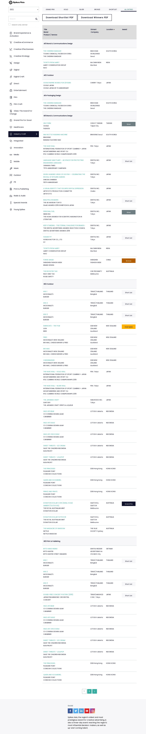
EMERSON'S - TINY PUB (51, 326)
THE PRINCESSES (49, 468)
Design (17, 63)
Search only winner (20, 25)
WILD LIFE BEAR (48, 411)
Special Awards (20, 202)
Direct (16, 83)
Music (16, 168)
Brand (46, 32)
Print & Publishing (21, 189)
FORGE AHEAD (48, 260)
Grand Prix (50, 9)
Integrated (18, 141)
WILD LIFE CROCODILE (51, 434)
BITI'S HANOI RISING (50, 549)
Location (109, 29)
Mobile (17, 161)
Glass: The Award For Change (21, 112)
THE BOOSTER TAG (50, 271)
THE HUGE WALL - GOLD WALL (54, 372)
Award (124, 29)
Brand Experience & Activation (20, 34)
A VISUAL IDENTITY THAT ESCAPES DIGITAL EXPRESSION (63, 188)
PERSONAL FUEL (48, 211)
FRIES (45, 337)
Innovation (18, 148)
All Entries (128, 9)
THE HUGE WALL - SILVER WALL (54, 386)
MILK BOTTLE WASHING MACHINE (55, 135)
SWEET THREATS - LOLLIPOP (53, 457)
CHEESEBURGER (48, 360)
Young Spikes (19, 209)
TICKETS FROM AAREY (51, 62)
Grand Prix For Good (22, 120)
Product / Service (50, 35)
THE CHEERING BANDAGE (52, 51)
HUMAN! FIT (47, 237)
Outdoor (17, 175)
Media (16, 154)
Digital (16, 69)
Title (45, 29)
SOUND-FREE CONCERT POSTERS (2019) (58, 594)
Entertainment (20, 90)
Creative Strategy (22, 56)
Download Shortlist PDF (60, 17)
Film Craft (18, 104)
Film (15, 97)
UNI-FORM (47, 123)
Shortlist (113, 9)
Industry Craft (20, 134)
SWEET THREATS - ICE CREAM (54, 446)
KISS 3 (45, 314)
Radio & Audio (20, 196)
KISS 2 (45, 303)
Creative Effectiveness (24, 49)
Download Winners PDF (94, 17)
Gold (66, 9)
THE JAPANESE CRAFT (51, 400)
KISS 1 (45, 291)
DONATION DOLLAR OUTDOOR (54, 517)
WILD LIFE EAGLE (49, 423)
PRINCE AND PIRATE (50, 491)
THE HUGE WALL (49, 146)
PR (15, 182)
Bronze (97, 9)
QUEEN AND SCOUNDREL (52, 480)
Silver (81, 9)
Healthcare (19, 127)
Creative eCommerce (23, 42)
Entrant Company (95, 30)
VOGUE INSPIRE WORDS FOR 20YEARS (57, 83)
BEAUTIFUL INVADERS (50, 200)
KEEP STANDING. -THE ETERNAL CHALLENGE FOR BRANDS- (64, 225)
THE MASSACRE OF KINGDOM (54, 528)
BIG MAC (46, 349)
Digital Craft (19, 76)
